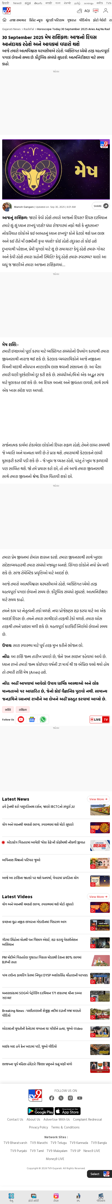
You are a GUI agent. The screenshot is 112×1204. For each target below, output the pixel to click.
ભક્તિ (8, 710)
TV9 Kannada (79, 1142)
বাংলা (57, 3)
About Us (33, 1119)
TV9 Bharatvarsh (15, 1142)
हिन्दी (6, 3)
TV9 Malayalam (57, 1150)
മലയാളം (88, 3)
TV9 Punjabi (18, 1150)
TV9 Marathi (39, 1142)
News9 (17, 3)
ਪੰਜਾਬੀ (67, 3)
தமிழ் (77, 3)
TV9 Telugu (58, 1142)
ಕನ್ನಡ (28, 3)
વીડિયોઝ (84, 20)
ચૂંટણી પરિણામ (55, 20)
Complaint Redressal (87, 1119)
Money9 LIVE (55, 1158)
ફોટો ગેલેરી (99, 20)
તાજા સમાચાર (18, 20)
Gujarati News (11, 29)
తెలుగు (38, 3)
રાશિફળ (23, 710)
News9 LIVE (92, 1150)
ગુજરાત (71, 20)
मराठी (49, 3)
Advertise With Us (56, 1119)
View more (98, 799)
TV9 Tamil (37, 1150)
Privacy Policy (38, 1127)
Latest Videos (17, 896)
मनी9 (100, 3)
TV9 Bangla (99, 1142)
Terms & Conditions (65, 1127)
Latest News (15, 798)
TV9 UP (75, 1150)
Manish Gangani (24, 207)
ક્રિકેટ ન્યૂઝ (36, 20)
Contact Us (15, 1119)
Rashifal (29, 29)
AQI (87, 10)
